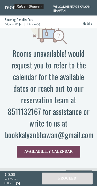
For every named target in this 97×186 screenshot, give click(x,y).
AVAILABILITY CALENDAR (49, 151)
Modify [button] (87, 23)
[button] (10, 7)
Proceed (67, 178)
